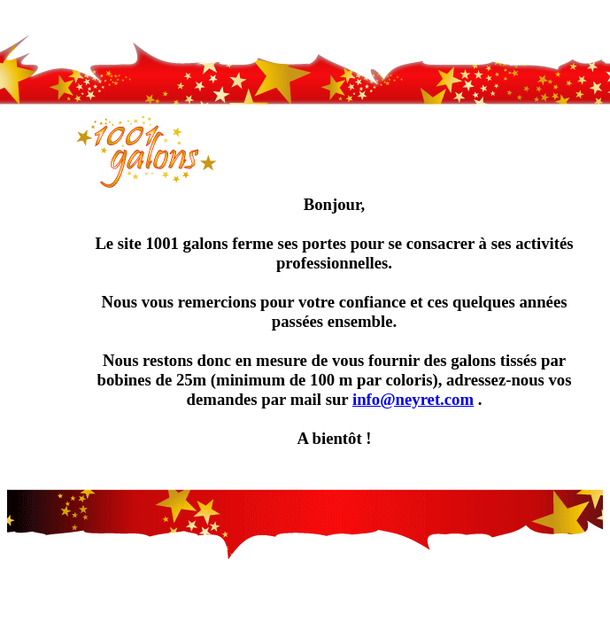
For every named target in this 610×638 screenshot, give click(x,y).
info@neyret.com (413, 399)
